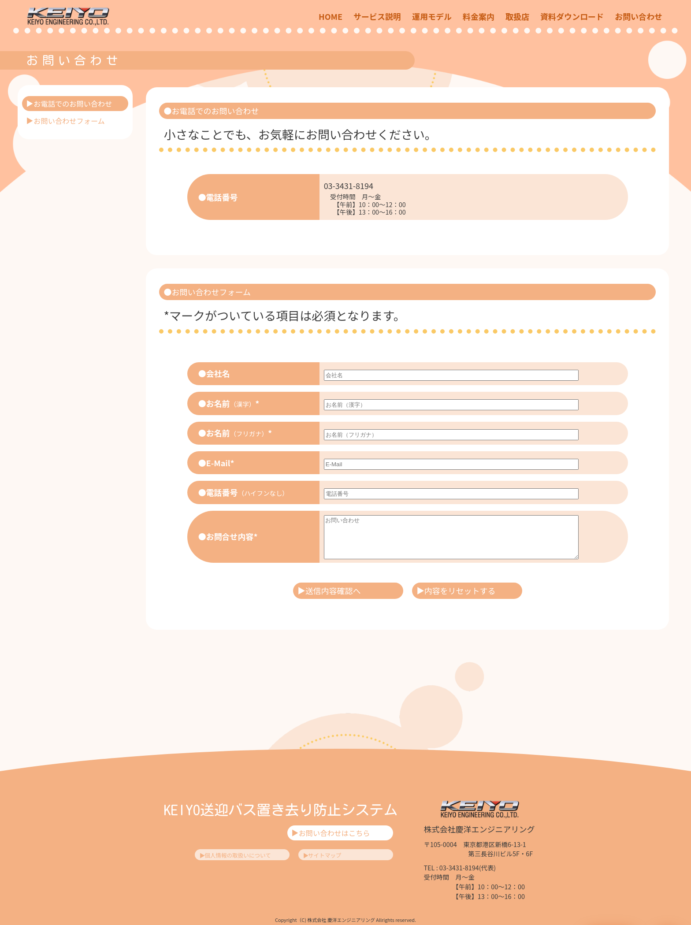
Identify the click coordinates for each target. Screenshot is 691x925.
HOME (330, 16)
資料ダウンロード (572, 16)
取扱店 (517, 16)
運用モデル (432, 16)
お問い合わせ (638, 16)
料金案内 (478, 16)
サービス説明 (377, 16)
